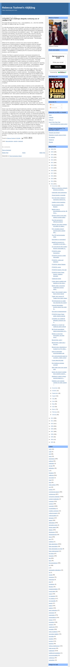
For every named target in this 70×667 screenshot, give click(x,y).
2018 (52, 170)
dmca (50, 537)
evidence (51, 541)
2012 (52, 418)
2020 (52, 165)
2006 (52, 434)
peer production (53, 610)
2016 (52, 176)
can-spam (51, 477)
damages (51, 518)
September (55, 393)
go (49, 572)
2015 (52, 178)
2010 (52, 423)
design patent (52, 527)
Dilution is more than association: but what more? (58, 335)
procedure (51, 622)
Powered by (58, 72)
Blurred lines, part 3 (57, 340)
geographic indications (55, 570)
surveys (51, 641)
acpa (50, 456)
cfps (50, 482)
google (50, 575)
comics (50, 489)
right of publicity (53, 631)
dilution (51, 529)
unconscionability (53, 655)
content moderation (54, 499)
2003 (52, 442)
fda (49, 558)
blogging (51, 473)
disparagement (53, 534)
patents (51, 608)
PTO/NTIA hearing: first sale (59, 269)
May (53, 404)
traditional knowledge (54, 653)
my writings (52, 598)
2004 (52, 439)
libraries (51, 586)
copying (51, 503)
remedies (51, 629)
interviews (51, 579)
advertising (52, 458)
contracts (51, 501)
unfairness (51, 657)
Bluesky (51, 142)
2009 (52, 426)
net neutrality (52, 601)
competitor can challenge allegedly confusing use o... (59, 320)
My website (52, 137)
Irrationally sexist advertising (59, 192)
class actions (52, 484)
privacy (51, 620)
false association (53, 546)
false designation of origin (55, 548)
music (50, 593)
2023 (52, 157)
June (53, 401)
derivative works (53, 525)
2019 (52, 168)
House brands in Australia (58, 195)
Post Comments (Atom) (15, 156)
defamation (52, 522)
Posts (52, 104)
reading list (52, 627)
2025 (52, 152)
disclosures (52, 532)
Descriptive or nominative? (59, 239)
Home (24, 152)
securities (51, 636)
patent (50, 605)
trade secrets (52, 648)
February (54, 412)
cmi (50, 487)
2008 (52, 429)
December (55, 186)
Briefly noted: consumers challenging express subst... (58, 287)
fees (50, 560)
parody (50, 603)
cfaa (50, 480)
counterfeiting (52, 508)
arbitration (51, 463)
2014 (52, 181)
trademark (20, 141)
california (51, 475)
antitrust (51, 461)
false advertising (9, 141)
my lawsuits (52, 596)
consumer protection (54, 496)
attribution (51, 468)
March (54, 409)
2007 (52, 431)
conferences (52, 494)
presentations (52, 617)
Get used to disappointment (59, 311)
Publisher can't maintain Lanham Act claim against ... (59, 382)
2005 (52, 437)
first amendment (53, 563)
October (54, 390)
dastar (50, 520)
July (53, 398)
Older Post (42, 152)
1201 (50, 449)
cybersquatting (53, 515)
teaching (51, 643)
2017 (52, 173)
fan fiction (51, 553)
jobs (50, 582)
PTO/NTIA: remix (56, 267)
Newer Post (5, 152)
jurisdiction (51, 584)
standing (16, 141)
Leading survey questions (58, 202)
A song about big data (57, 360)
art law (50, 466)
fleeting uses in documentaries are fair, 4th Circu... (59, 211)
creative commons (53, 511)
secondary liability (53, 634)
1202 (50, 451)
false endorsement (54, 551)
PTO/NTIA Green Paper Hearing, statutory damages (58, 274)
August (54, 396)
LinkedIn (51, 117)
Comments (53, 107)
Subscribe (58, 67)
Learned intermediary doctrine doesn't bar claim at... (59, 307)
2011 (52, 420)
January (54, 414)
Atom (50, 115)
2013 (52, 184)
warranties (51, 660)
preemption (52, 615)
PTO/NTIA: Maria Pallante (59, 264)
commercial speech (54, 492)
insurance (51, 577)
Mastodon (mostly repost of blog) (57, 135)
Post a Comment (6, 150)
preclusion (51, 612)
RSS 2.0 (51, 119)
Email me (51, 139)
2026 (52, 149)
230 (50, 454)
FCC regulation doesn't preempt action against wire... (58, 230)
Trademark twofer (56, 278)
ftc (49, 565)
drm (50, 539)
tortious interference (54, 646)
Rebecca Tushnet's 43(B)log (18, 7)
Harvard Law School (54, 132)
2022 (52, 160)
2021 (52, 162)
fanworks (51, 556)
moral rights (52, 591)
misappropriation (53, 589)
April (53, 406)
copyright (51, 506)
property (51, 624)
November (55, 388)
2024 (52, 154)
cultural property (53, 513)
